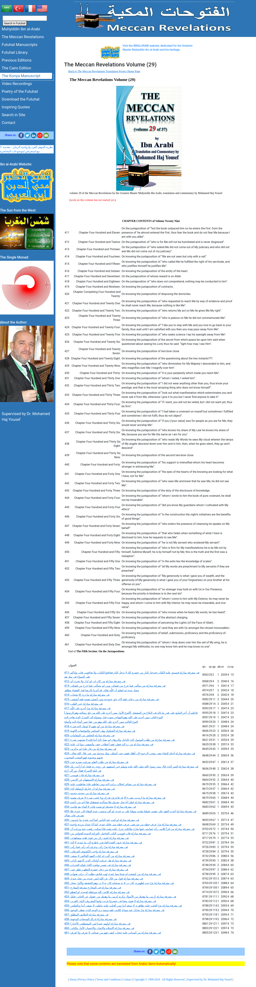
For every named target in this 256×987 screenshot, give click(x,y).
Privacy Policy (86, 979)
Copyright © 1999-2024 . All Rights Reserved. (159, 979)
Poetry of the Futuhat (20, 91)
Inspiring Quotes (16, 107)
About (72, 979)
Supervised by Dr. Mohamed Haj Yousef (26, 417)
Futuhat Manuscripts (19, 44)
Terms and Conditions (108, 979)
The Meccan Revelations (23, 37)
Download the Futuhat (20, 99)
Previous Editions (17, 60)
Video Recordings (17, 83)
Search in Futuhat (14, 23)
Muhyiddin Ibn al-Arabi (21, 29)
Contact (8, 122)
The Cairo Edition (16, 68)
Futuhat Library (15, 52)
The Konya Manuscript (21, 76)
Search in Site (13, 115)
